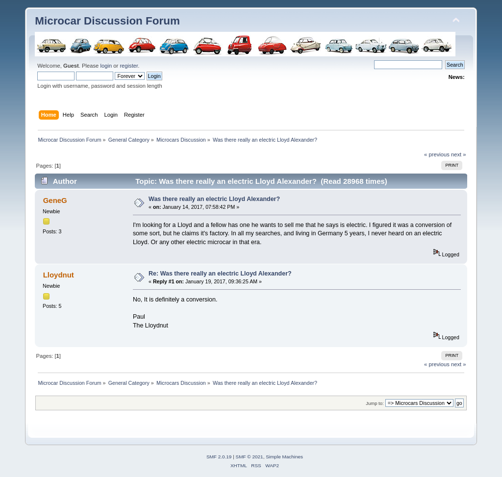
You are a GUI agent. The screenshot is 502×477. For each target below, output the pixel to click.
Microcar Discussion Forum (107, 21)
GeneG (55, 200)
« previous (437, 154)
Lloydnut (58, 275)
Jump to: (375, 403)
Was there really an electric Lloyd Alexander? (214, 199)
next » (458, 154)
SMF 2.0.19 (219, 456)
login (106, 66)
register (129, 66)
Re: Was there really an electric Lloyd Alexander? (220, 273)
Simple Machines (284, 456)
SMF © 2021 (249, 456)
